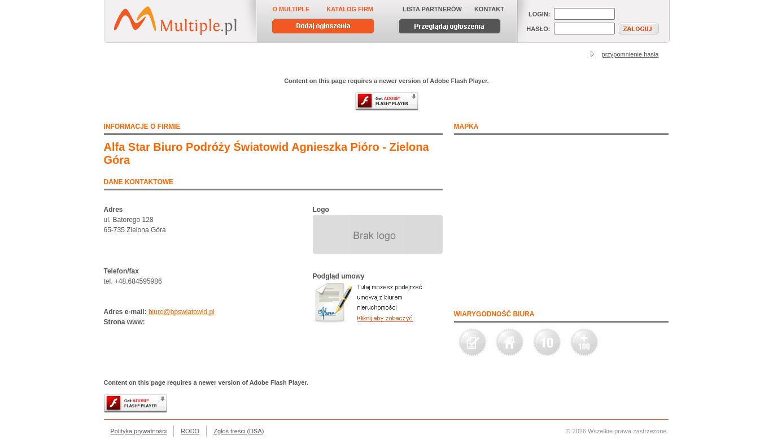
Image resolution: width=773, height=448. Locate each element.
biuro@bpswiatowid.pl (182, 312)
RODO (190, 431)
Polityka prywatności (139, 431)
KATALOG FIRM (349, 9)
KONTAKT (489, 9)
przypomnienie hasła (630, 54)
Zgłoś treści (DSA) (238, 431)
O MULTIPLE (291, 9)
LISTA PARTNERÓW (432, 9)
